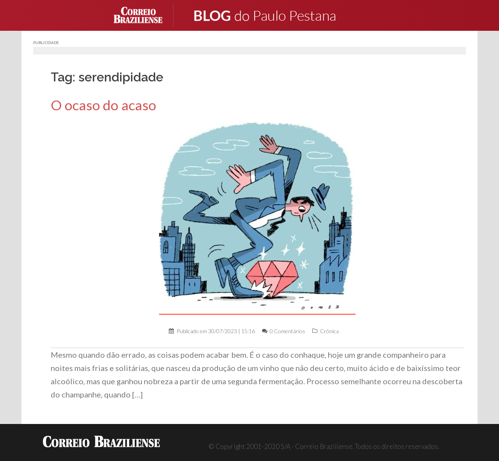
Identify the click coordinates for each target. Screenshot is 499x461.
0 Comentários (287, 331)
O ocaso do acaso (103, 105)
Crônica (329, 331)
